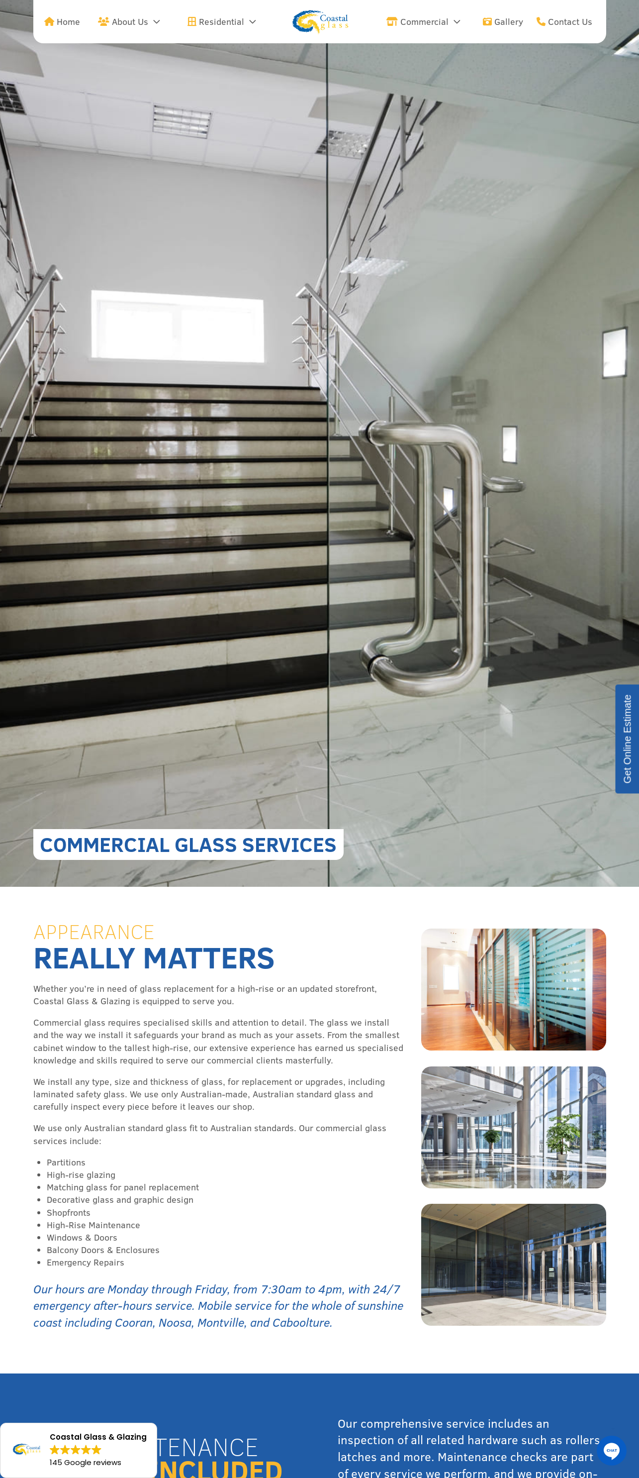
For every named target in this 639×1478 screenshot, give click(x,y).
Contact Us (564, 21)
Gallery (503, 21)
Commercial (417, 21)
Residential (215, 21)
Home (62, 21)
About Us (123, 21)
